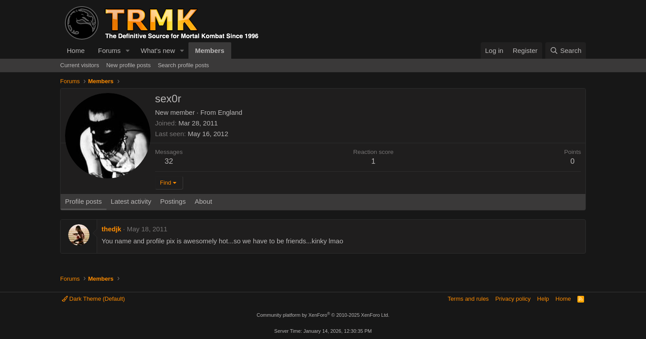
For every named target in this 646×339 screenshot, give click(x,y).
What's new (158, 50)
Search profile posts (183, 65)
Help (543, 298)
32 (169, 161)
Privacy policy (513, 298)
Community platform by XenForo (323, 315)
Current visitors (79, 65)
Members (210, 50)
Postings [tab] (173, 201)
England (230, 112)
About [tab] (203, 201)
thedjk (111, 229)
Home (76, 50)
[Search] (565, 50)
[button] (128, 50)
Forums (109, 50)
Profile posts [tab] (83, 201)
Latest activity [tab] (131, 201)
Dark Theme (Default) (93, 298)
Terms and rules (468, 298)
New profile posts (128, 65)
